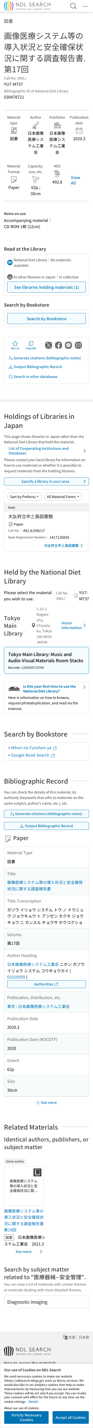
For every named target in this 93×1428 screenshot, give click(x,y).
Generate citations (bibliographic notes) (44, 358)
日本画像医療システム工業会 (33, 964)
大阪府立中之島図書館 (64, 546)
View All (75, 180)
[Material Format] (63, 497)
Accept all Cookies (71, 1417)
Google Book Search (33, 755)
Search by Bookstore (46, 318)
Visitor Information (75, 625)
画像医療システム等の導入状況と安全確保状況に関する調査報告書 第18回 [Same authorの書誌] (24, 1220)
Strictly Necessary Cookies (26, 1417)
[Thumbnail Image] (25, 1186)
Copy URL (31, 345)
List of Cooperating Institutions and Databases (48, 451)
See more (30, 1252)
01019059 (16, 977)
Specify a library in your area (54, 481)
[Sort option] (24, 497)
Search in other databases (33, 376)
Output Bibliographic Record (35, 366)
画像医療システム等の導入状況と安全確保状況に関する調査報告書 (45, 885)
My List (15, 345)
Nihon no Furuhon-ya (34, 747)
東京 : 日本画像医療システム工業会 (38, 1006)
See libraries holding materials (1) (46, 287)
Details (33, 1401)
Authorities (46, 984)
